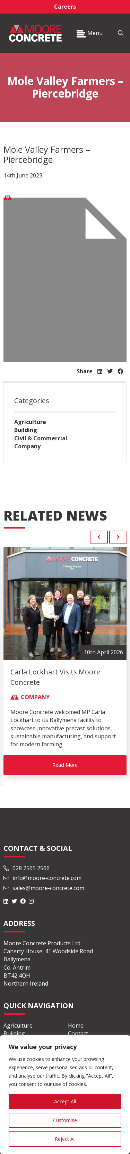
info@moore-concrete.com (42, 878)
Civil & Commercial (40, 438)
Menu (90, 33)
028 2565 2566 (26, 868)
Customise (65, 1120)
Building (25, 430)
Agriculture (30, 422)
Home (76, 1025)
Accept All (65, 1101)
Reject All (65, 1139)
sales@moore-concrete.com (43, 888)
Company (27, 446)
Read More (65, 765)
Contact (78, 1033)
